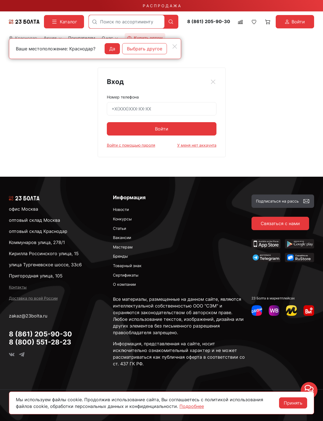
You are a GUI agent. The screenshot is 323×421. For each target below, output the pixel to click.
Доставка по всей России (33, 298)
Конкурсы (122, 218)
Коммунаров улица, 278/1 (37, 242)
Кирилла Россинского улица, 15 (44, 253)
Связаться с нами (280, 223)
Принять (293, 403)
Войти (161, 129)
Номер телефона (123, 97)
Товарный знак (127, 265)
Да (112, 48)
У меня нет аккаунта (196, 145)
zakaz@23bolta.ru (28, 316)
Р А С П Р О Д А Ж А (162, 5)
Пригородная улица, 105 (36, 276)
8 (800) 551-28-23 (40, 342)
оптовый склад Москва (34, 220)
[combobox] (126, 21)
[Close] (213, 81)
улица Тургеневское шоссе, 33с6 (45, 264)
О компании (124, 284)
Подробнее (191, 406)
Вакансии (122, 237)
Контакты (18, 287)
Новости (121, 209)
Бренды (120, 256)
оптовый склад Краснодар (38, 231)
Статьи (119, 228)
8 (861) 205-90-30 (208, 21)
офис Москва (23, 209)
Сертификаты (126, 275)
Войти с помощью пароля (131, 145)
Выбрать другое (144, 48)
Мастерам (123, 247)
